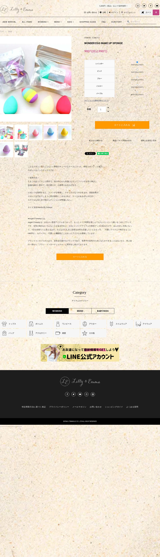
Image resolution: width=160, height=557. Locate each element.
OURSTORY (116, 22)
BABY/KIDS (103, 311)
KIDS (70, 22)
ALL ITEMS (27, 22)
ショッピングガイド (114, 407)
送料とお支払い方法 (148, 141)
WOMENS (43, 22)
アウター (92, 324)
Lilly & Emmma (16, 9)
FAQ (104, 22)
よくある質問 (132, 407)
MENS (58, 22)
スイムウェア (121, 324)
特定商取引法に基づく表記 (34, 407)
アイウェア (147, 324)
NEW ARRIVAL (9, 22)
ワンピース (66, 324)
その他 (92, 333)
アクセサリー (41, 333)
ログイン (113, 12)
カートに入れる (122, 125)
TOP (2, 32)
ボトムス (39, 324)
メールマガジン (79, 407)
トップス (12, 324)
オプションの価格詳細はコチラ (96, 100)
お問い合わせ (90, 12)
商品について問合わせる (122, 141)
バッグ (11, 333)
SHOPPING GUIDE (88, 22)
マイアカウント (128, 12)
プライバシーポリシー (59, 407)
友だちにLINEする (96, 141)
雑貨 (10, 32)
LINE (104, 12)
